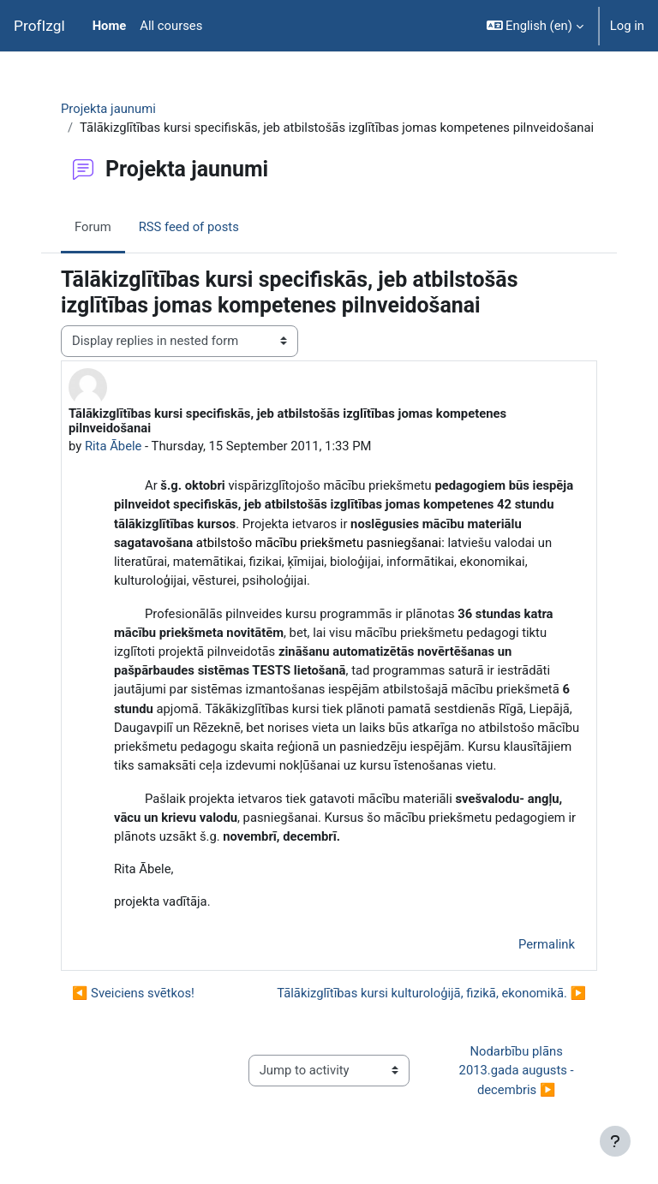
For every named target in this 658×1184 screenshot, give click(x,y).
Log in (627, 25)
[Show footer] (615, 1141)
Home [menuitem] (110, 25)
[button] (535, 25)
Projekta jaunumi (108, 108)
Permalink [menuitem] (546, 944)
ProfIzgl (39, 25)
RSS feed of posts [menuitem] (189, 227)
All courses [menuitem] (171, 25)
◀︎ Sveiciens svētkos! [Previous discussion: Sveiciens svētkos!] (133, 993)
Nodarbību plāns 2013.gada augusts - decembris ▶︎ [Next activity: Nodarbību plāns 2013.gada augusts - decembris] (518, 1070)
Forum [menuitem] (93, 227)
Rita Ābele (113, 446)
